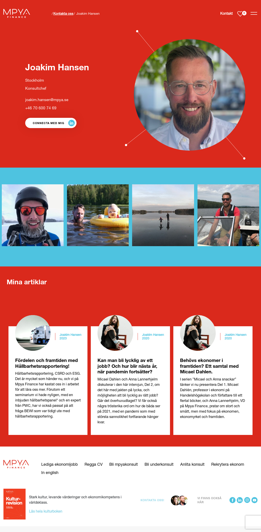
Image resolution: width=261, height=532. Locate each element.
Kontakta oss (63, 13)
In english (49, 472)
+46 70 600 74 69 (40, 108)
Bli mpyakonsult (123, 464)
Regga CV (94, 464)
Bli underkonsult (159, 464)
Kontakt (226, 13)
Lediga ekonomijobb (59, 464)
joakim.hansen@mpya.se (46, 99)
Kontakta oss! (152, 500)
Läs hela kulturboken (45, 511)
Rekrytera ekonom (227, 464)
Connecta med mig (48, 123)
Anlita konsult (192, 464)
